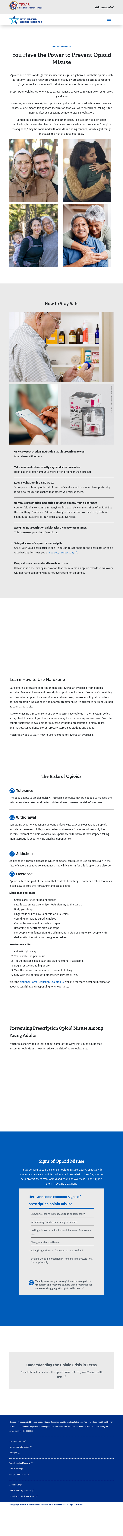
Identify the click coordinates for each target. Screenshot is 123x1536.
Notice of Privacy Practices (20, 1491)
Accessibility (14, 1485)
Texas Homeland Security (19, 1463)
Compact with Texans (17, 1474)
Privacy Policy (15, 1469)
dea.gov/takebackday (61, 552)
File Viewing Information (19, 1447)
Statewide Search (16, 1441)
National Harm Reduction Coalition (40, 982)
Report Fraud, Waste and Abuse (22, 1496)
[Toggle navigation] (109, 19)
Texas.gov (13, 1453)
